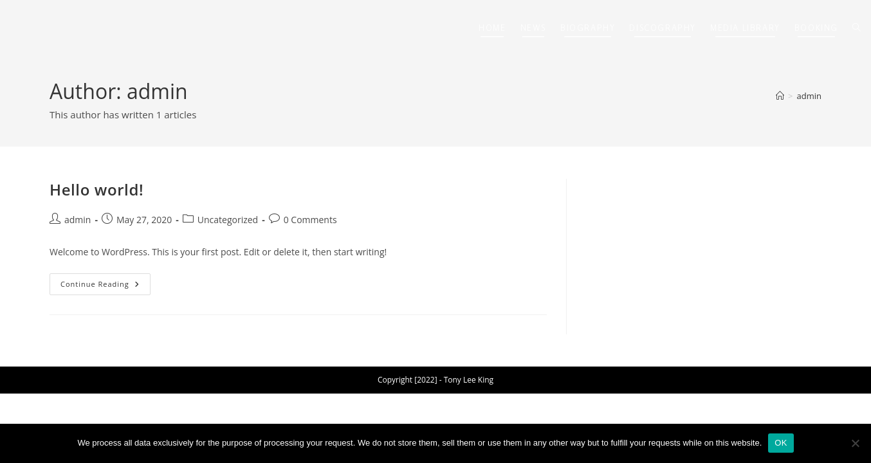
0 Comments (310, 219)
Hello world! (96, 189)
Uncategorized (227, 219)
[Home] (780, 96)
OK (781, 443)
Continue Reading (105, 286)
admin (809, 96)
